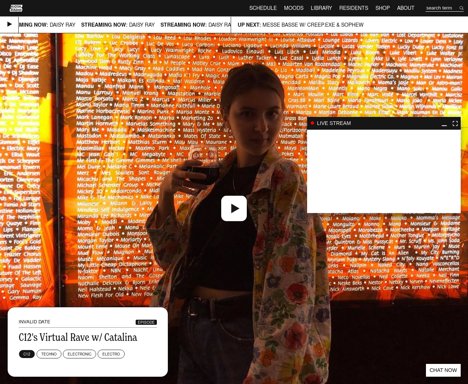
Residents (353, 7)
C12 (26, 354)
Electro (111, 354)
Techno (49, 354)
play (384, 171)
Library (321, 7)
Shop (382, 7)
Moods (293, 7)
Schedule (263, 7)
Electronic (79, 354)
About (406, 7)
